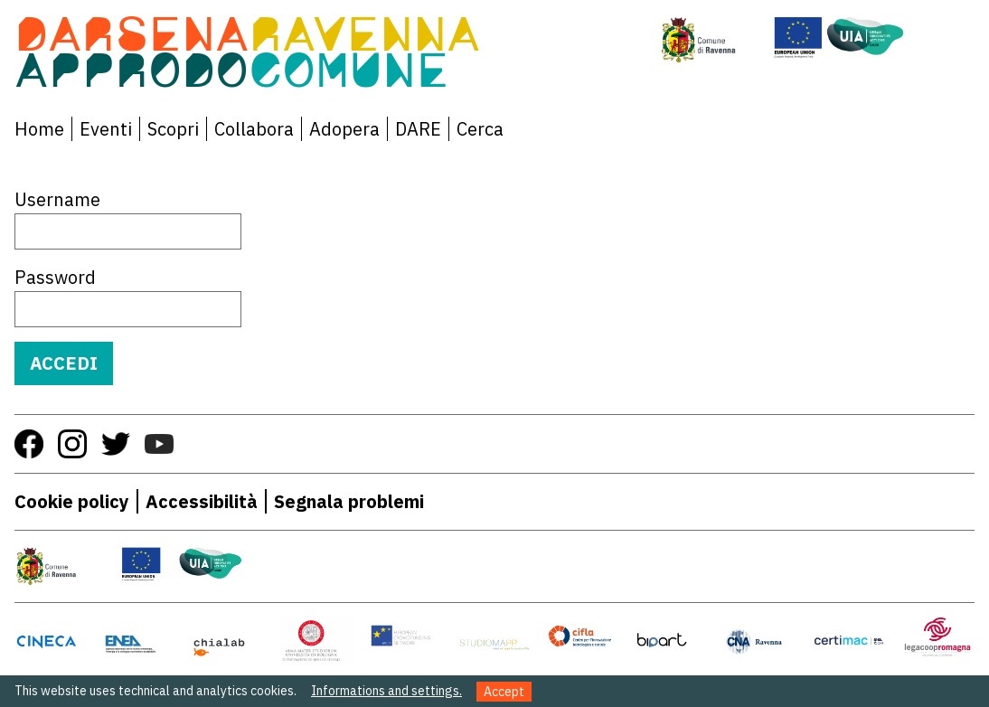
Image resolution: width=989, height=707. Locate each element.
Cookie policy (71, 501)
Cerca (480, 129)
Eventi (106, 129)
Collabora (254, 129)
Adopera (344, 129)
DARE (418, 129)
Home (39, 129)
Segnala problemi (349, 501)
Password (55, 277)
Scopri (173, 129)
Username (57, 199)
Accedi (64, 363)
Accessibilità (202, 501)
